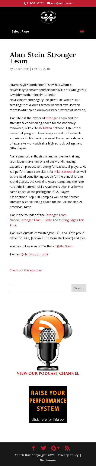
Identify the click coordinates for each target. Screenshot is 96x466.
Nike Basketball (65, 172)
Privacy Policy (68, 455)
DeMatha (45, 128)
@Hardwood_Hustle (34, 254)
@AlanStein (64, 246)
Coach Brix (21, 69)
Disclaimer (48, 460)
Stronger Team (56, 118)
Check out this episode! (26, 270)
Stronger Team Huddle (36, 220)
